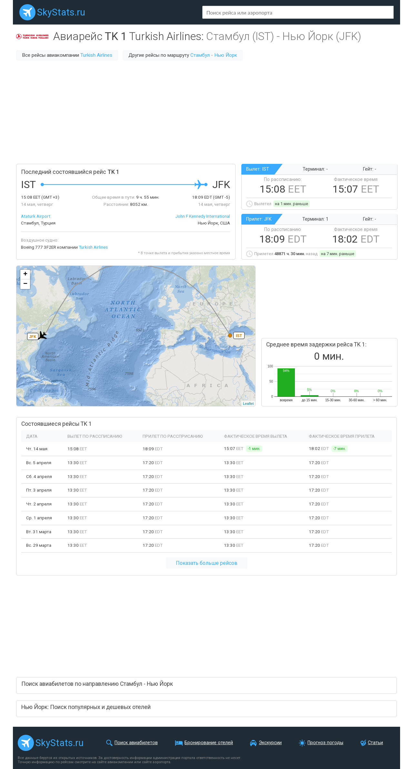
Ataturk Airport (35, 216)
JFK (32, 337)
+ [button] (25, 274)
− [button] (25, 284)
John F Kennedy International (202, 216)
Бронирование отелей (209, 742)
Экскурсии (270, 742)
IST (239, 336)
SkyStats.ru (61, 12)
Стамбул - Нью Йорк (213, 55)
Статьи (375, 742)
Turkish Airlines (96, 55)
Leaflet (248, 403)
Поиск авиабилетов (136, 742)
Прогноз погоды (325, 742)
